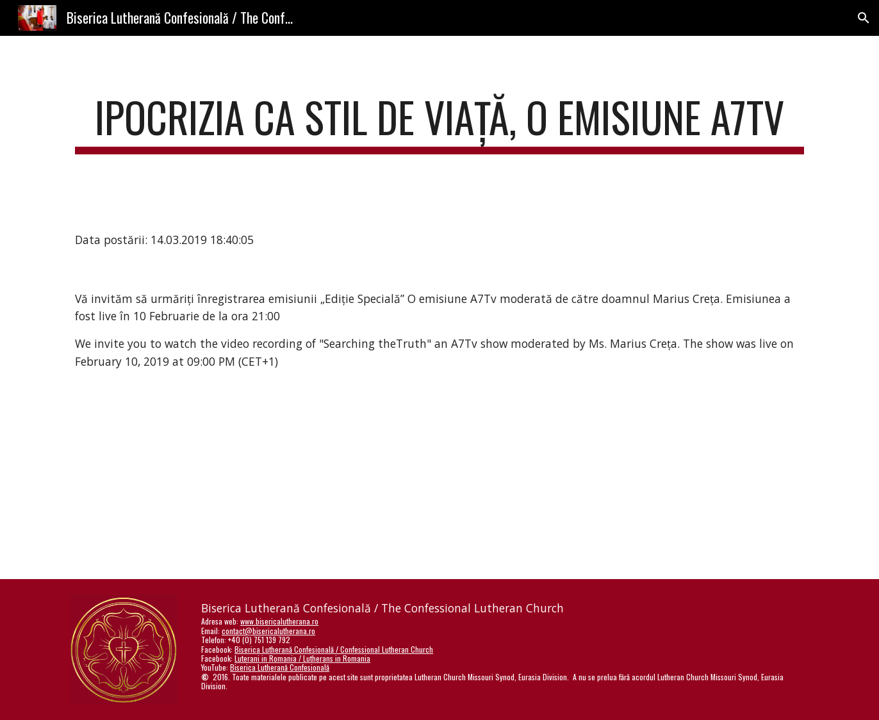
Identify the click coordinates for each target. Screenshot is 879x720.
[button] (863, 18)
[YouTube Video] (408, 484)
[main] (439, 123)
